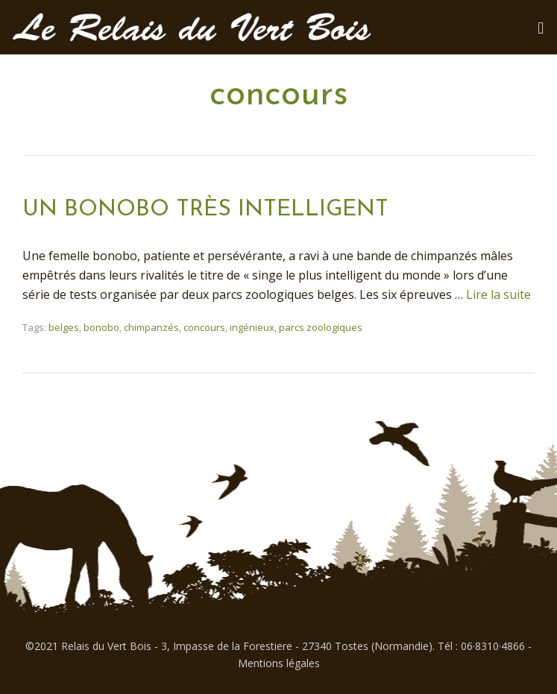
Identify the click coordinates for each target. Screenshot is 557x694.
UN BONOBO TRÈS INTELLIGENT (205, 209)
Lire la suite (498, 294)
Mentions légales (279, 663)
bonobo (101, 327)
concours (204, 327)
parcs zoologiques (320, 327)
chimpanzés (151, 327)
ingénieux (252, 327)
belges (63, 327)
